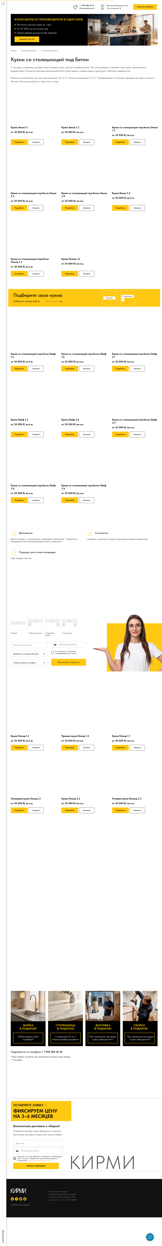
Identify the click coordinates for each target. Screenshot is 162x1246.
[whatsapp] (20, 1198)
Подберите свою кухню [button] (37, 295)
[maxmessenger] (12, 1198)
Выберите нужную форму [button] (27, 301)
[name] (38, 1143)
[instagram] (24, 1198)
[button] (145, 7)
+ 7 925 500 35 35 (52, 1051)
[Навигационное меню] (3, 4)
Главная (13, 51)
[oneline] (29, 645)
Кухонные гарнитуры (28, 51)
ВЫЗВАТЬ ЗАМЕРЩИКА (36, 1166)
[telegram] (16, 1198)
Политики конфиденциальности (40, 1160)
